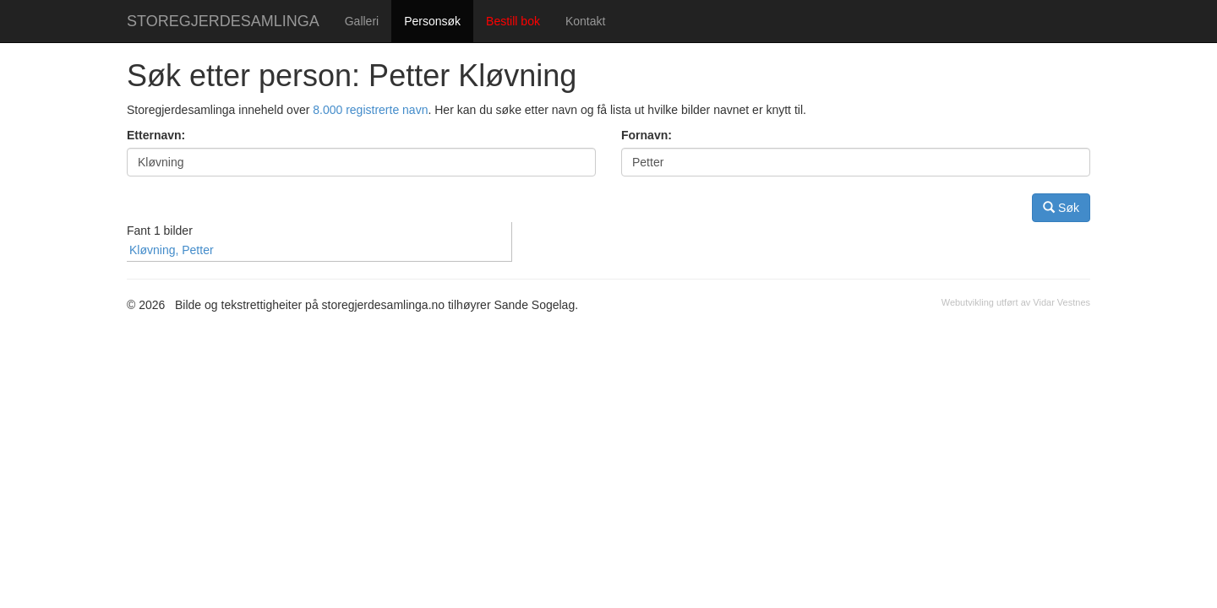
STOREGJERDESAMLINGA (223, 21)
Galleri (362, 21)
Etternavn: (156, 135)
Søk (1061, 207)
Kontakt (585, 21)
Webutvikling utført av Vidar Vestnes (1015, 302)
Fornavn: (646, 135)
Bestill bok (513, 21)
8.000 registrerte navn (370, 110)
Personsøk (432, 21)
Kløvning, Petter (171, 250)
